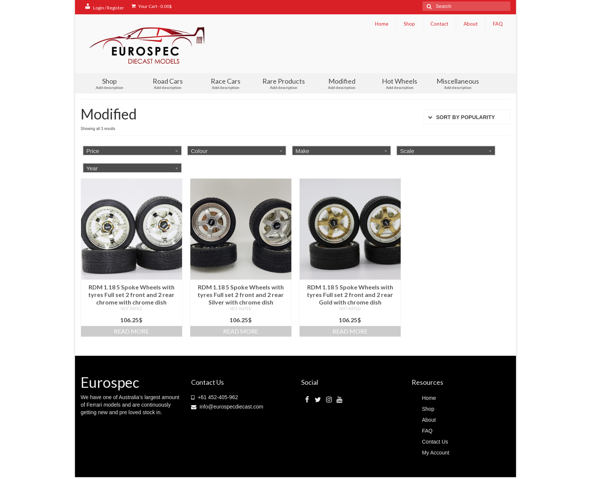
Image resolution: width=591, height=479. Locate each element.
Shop (409, 24)
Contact (439, 24)
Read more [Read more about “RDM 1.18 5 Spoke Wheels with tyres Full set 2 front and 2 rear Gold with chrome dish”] (349, 331)
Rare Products (284, 83)
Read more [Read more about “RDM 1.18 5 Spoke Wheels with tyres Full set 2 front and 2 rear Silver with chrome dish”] (240, 331)
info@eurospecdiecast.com (227, 407)
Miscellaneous (458, 83)
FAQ (498, 24)
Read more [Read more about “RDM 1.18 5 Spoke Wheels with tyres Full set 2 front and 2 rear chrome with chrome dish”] (131, 331)
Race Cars (226, 83)
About (471, 24)
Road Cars (168, 83)
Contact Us (435, 442)
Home (381, 24)
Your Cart (152, 6)
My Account (435, 453)
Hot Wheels (400, 83)
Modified (342, 83)
